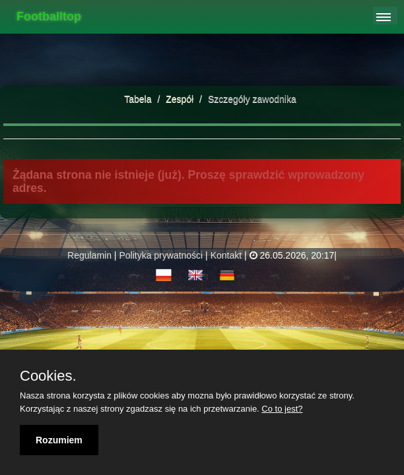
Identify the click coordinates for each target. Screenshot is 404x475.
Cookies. (48, 376)
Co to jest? (281, 409)
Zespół (181, 99)
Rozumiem (59, 440)
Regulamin (89, 255)
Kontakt (226, 255)
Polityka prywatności (161, 255)
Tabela (137, 99)
